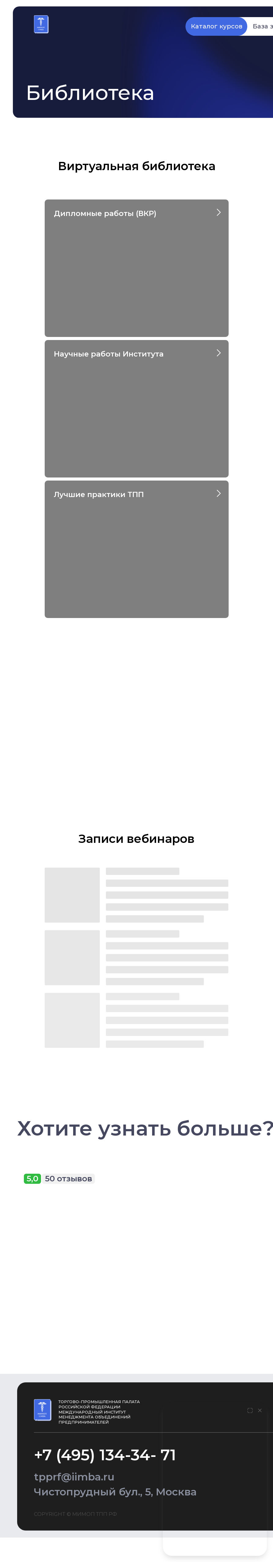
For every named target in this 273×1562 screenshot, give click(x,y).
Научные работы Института (109, 353)
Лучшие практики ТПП (99, 494)
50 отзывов (68, 1178)
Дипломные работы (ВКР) (105, 213)
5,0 (32, 1178)
